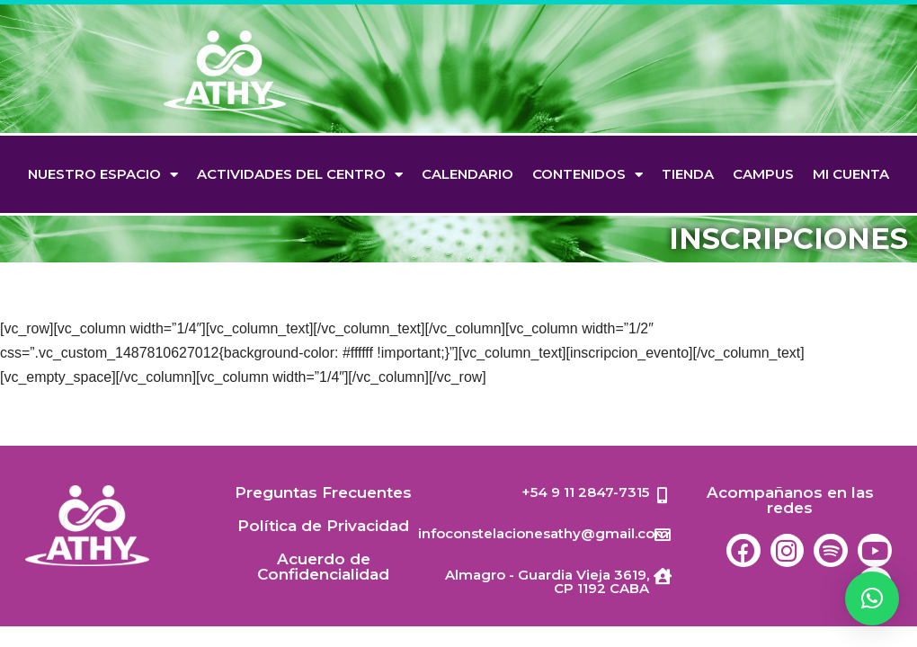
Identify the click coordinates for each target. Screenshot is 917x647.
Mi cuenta (851, 173)
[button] (872, 598)
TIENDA (688, 173)
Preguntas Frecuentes (323, 512)
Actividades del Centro (300, 175)
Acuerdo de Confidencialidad (323, 586)
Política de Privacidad (323, 545)
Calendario (467, 173)
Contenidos (587, 175)
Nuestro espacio (103, 175)
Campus (763, 173)
